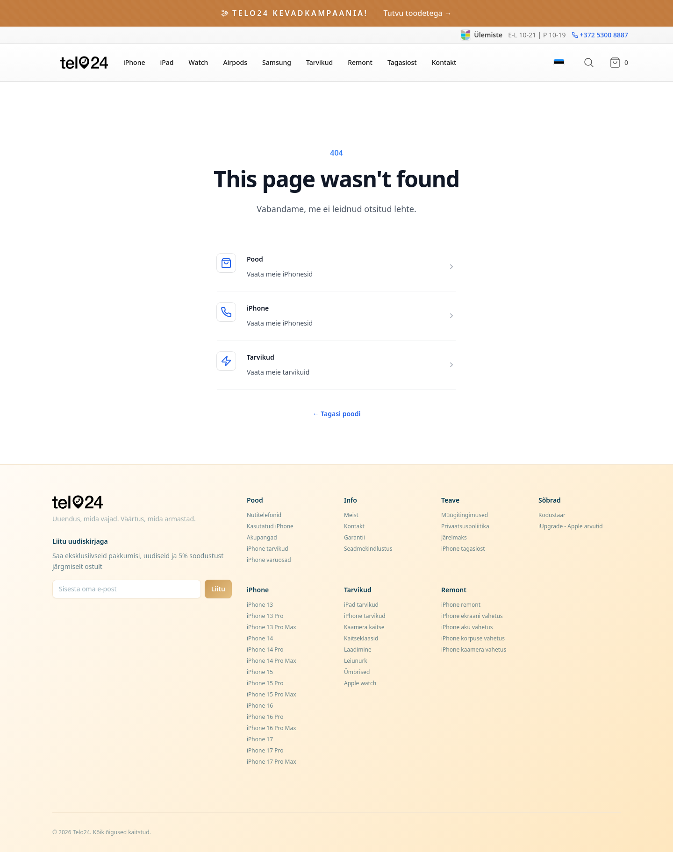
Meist (351, 515)
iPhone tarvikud (267, 549)
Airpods (235, 62)
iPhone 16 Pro (265, 717)
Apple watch (360, 683)
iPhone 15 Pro (265, 683)
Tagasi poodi (337, 413)
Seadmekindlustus (368, 549)
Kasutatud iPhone (270, 526)
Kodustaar (552, 515)
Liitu (218, 588)
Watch (198, 62)
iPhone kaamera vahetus (473, 649)
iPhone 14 (260, 638)
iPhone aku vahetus (467, 627)
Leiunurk (355, 661)
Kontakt (444, 62)
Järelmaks (454, 537)
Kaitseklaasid (361, 638)
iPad (166, 62)
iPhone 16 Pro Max (271, 728)
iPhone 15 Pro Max (271, 694)
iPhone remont (460, 605)
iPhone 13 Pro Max (271, 627)
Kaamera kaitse (364, 627)
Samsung (276, 62)
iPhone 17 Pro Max (271, 762)
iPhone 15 (260, 672)
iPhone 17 (260, 739)
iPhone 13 (260, 605)
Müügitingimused (464, 515)
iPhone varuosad (269, 560)
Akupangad (262, 537)
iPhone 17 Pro (265, 750)
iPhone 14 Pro (265, 649)
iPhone (134, 62)
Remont (360, 62)
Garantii (354, 537)
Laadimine (358, 649)
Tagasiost (402, 62)
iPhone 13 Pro (265, 616)
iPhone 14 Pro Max (271, 661)
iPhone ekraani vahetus (472, 616)
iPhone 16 (260, 706)
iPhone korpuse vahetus (473, 638)
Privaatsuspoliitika (465, 526)
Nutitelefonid (264, 515)
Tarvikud (319, 62)
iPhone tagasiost (463, 549)
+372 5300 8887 (600, 34)
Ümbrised (357, 672)
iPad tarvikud (361, 605)
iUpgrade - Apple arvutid (570, 526)
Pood (255, 259)
